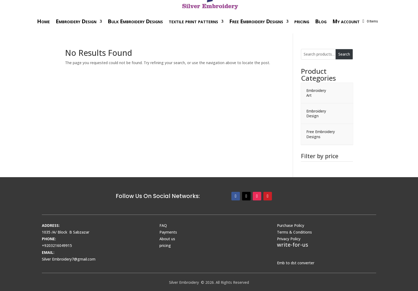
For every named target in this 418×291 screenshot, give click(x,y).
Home (43, 21)
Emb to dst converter (295, 262)
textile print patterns (193, 21)
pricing (301, 21)
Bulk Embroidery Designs (135, 21)
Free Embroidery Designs (256, 21)
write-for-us (292, 244)
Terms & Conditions (294, 232)
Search (344, 54)
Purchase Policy (290, 225)
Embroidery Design (76, 21)
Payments (168, 232)
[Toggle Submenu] (343, 93)
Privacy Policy (288, 238)
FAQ (163, 225)
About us (167, 238)
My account (346, 21)
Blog (321, 21)
